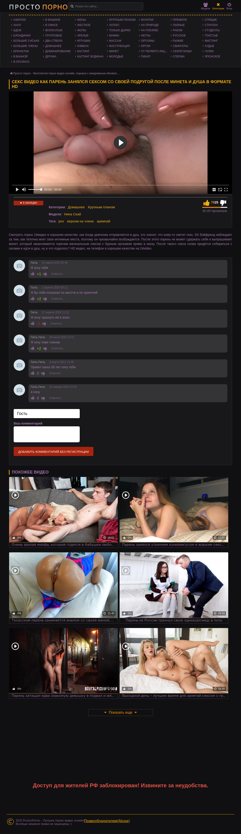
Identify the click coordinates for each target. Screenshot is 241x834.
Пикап (145, 56)
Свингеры (180, 46)
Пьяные (179, 25)
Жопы (81, 30)
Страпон (211, 25)
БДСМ (17, 30)
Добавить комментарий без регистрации (53, 451)
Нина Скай (72, 214)
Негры (146, 35)
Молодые (116, 56)
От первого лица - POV (156, 51)
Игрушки (83, 40)
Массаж (115, 40)
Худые (209, 46)
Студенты (212, 30)
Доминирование (58, 51)
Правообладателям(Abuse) (107, 821)
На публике (149, 30)
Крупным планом (122, 19)
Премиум (180, 19)
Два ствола (53, 40)
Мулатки (147, 19)
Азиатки (19, 19)
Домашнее (53, 46)
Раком (177, 30)
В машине (52, 19)
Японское (212, 56)
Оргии (145, 46)
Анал (17, 25)
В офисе (51, 25)
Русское (179, 35)
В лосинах (21, 61)
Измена (83, 46)
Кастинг (83, 51)
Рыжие (178, 40)
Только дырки (120, 30)
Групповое (53, 35)
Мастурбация (119, 46)
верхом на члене (80, 221)
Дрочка (50, 56)
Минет (114, 51)
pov (61, 221)
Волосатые (53, 30)
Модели (205, 6)
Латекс (114, 25)
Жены (81, 19)
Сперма (179, 56)
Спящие (211, 19)
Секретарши (182, 51)
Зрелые (83, 35)
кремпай (103, 221)
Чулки (209, 51)
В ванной (20, 56)
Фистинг (211, 40)
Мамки (114, 35)
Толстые (211, 35)
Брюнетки (21, 51)
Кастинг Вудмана (90, 56)
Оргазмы (147, 40)
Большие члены (25, 46)
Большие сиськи (26, 40)
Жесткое (84, 25)
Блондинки (22, 35)
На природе (150, 25)
